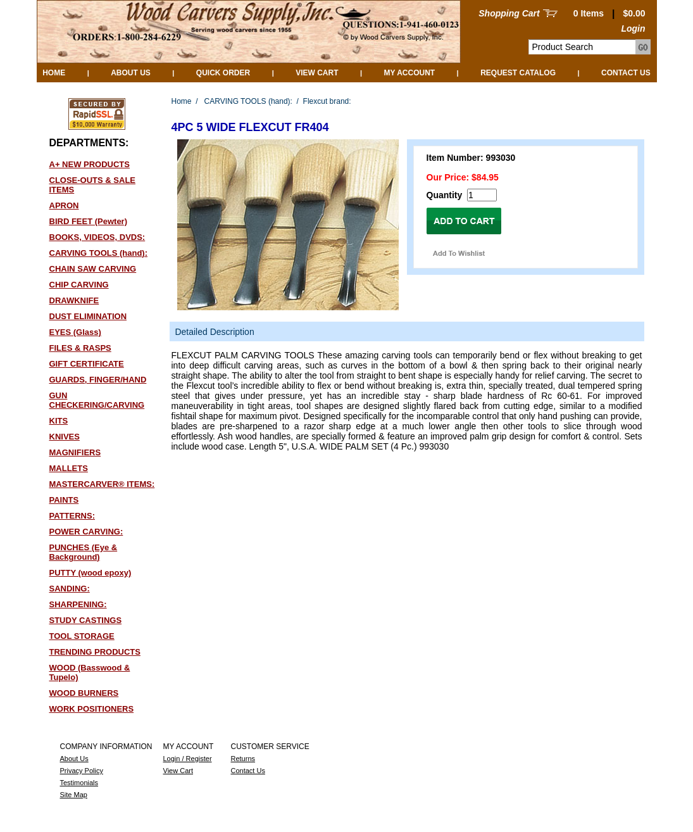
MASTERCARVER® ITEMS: (102, 484)
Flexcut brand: (327, 101)
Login (633, 28)
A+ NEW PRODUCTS (89, 164)
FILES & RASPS (80, 348)
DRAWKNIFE (74, 300)
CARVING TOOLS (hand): (98, 253)
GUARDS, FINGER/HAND (98, 379)
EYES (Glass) (75, 332)
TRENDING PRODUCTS (94, 652)
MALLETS (68, 468)
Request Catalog (518, 72)
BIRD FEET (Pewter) (88, 221)
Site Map (73, 794)
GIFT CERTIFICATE (86, 364)
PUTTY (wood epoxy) (90, 572)
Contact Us (626, 72)
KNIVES (64, 436)
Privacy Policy (81, 770)
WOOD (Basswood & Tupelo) (89, 672)
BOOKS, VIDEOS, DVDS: (97, 237)
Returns (243, 758)
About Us (131, 72)
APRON (64, 205)
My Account (409, 72)
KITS (58, 420)
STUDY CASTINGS (85, 620)
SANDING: (69, 588)
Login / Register (187, 758)
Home (53, 72)
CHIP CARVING (79, 284)
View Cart (317, 72)
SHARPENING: (78, 604)
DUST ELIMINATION (88, 316)
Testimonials (79, 782)
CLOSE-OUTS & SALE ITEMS (92, 184)
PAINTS (64, 500)
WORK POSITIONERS (91, 709)
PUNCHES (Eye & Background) (83, 552)
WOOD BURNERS (84, 693)
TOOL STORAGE (82, 636)
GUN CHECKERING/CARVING (97, 400)
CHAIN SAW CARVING (93, 269)
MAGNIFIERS (75, 452)
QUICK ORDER (223, 72)
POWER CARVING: (86, 531)
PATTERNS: (72, 515)
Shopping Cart (508, 13)
